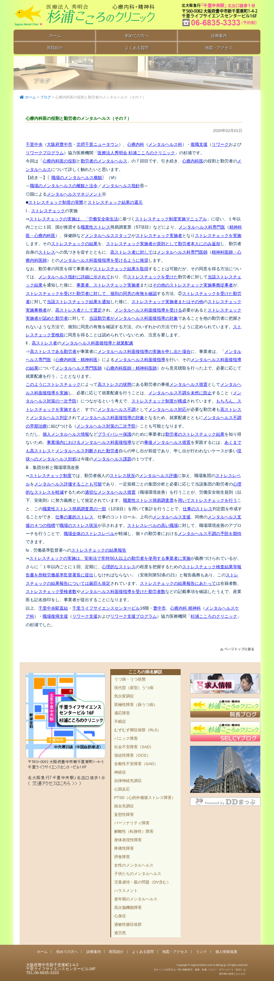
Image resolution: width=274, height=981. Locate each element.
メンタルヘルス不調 (117, 409)
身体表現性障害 (128, 840)
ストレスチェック (48, 210)
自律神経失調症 (128, 780)
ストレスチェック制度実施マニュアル (171, 218)
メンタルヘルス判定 (49, 417)
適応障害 (122, 713)
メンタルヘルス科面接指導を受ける (148, 310)
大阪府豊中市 (59, 144)
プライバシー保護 (114, 434)
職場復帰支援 (55, 616)
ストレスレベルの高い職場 (152, 525)
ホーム (55, 36)
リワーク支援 (85, 616)
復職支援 (199, 144)
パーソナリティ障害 (132, 823)
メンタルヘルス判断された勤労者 (87, 450)
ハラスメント (126, 890)
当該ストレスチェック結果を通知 (78, 301)
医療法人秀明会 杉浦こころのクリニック (136, 152)
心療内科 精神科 (185, 608)
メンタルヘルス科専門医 (202, 227)
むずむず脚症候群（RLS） (137, 730)
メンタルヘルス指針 (121, 185)
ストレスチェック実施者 (159, 235)
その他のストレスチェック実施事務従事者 (193, 285)
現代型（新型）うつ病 (133, 687)
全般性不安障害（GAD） (136, 763)
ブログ (45, 97)
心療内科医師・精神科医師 (131, 368)
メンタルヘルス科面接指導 (139, 359)
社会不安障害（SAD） (134, 747)
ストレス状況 (122, 475)
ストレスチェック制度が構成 (158, 401)
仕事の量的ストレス (74, 517)
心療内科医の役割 (59, 161)
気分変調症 (124, 696)
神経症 (120, 772)
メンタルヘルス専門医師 (78, 368)
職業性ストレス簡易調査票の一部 (74, 508)
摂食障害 (122, 856)
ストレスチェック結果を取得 (120, 268)
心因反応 (122, 789)
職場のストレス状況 (79, 525)
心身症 (120, 916)
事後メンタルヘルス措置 (167, 442)
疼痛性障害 (124, 848)
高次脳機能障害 (128, 907)
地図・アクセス (219, 48)
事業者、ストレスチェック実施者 (108, 285)
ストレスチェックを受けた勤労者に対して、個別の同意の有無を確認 (91, 293)
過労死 (120, 933)
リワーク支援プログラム (133, 616)
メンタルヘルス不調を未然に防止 (180, 392)
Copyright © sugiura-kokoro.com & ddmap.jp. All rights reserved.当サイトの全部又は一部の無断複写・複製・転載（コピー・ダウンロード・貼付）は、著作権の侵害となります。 (201, 969)
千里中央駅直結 (53, 608)
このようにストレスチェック (53, 384)
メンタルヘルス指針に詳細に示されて (74, 276)
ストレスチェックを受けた (152, 276)
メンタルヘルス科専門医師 (182, 252)
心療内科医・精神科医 (76, 359)
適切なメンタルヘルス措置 (110, 492)
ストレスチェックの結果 (74, 243)
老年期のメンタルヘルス (135, 899)
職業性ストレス (95, 227)
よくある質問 (137, 48)
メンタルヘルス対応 (167, 409)
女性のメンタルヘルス (133, 865)
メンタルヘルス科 (165, 144)
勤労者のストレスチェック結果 (194, 434)
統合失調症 (124, 806)
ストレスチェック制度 (50, 475)
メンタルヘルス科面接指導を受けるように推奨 (104, 260)
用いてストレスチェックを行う (207, 500)
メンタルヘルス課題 (112, 459)
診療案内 (219, 36)
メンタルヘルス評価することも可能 (68, 484)
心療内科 (135, 144)
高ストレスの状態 (114, 384)
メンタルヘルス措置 (188, 384)
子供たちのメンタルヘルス (137, 873)
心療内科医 (192, 161)
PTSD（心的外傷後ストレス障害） (145, 797)
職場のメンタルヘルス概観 (76, 177)
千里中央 (34, 144)
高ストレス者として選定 (78, 310)
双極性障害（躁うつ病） (135, 704)
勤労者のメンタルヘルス (104, 161)
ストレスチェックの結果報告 (98, 550)
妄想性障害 (124, 814)
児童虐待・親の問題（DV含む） (142, 882)
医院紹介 (55, 48)
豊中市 (159, 608)
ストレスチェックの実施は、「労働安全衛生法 (73, 218)
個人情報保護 (226, 952)
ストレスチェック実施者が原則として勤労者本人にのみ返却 (163, 243)
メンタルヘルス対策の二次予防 (106, 426)
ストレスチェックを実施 (218, 235)
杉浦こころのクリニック (214, 616)
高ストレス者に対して (131, 252)
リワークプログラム (45, 152)
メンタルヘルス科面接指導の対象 (112, 417)
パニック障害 (126, 738)
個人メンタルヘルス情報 (66, 434)
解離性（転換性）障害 (133, 831)
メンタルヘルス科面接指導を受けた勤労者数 (123, 591)
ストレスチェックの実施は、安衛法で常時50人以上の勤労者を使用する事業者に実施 (110, 558)
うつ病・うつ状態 (130, 679)
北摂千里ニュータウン (97, 144)
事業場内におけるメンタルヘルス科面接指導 (89, 442)
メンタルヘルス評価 (158, 475)
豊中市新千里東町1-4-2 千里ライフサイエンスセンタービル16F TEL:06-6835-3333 (213, 15)
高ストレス (230, 409)
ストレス (46, 252)
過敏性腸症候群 (128, 924)
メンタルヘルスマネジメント (74, 194)
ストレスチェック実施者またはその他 (167, 301)
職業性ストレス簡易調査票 (148, 500)
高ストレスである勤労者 (53, 351)
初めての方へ (137, 36)
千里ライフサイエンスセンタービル (106, 608)
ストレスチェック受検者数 (51, 591)
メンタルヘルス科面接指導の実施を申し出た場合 (144, 351)
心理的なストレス (119, 566)
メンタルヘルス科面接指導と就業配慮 (97, 343)
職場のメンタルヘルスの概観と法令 (64, 185)
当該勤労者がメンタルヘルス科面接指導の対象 (133, 318)
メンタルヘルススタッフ (108, 235)
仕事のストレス (197, 508)
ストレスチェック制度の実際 (55, 202)
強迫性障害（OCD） (132, 755)
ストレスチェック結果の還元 (115, 202)
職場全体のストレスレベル (89, 533)
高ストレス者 (44, 343)
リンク (201, 952)
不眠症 (120, 721)
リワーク (220, 144)
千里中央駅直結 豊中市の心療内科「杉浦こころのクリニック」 (84, 15)
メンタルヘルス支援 (172, 517)
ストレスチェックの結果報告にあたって (178, 583)
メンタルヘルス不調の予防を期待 (209, 533)
